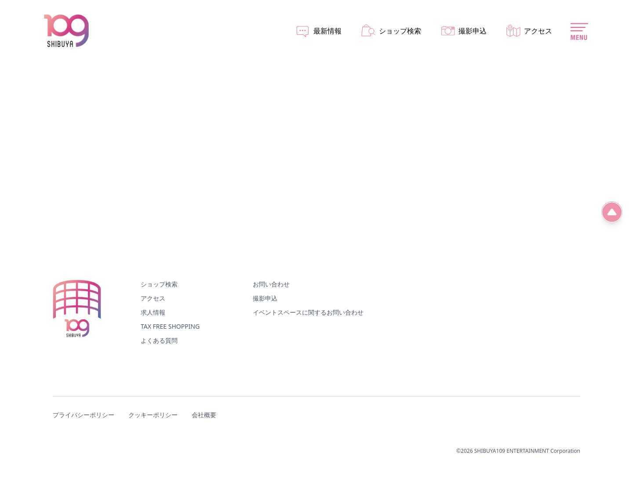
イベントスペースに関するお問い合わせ (308, 312)
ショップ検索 (159, 284)
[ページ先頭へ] (611, 212)
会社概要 (204, 415)
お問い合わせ (271, 284)
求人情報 (153, 312)
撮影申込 (265, 298)
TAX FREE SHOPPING (170, 326)
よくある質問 (159, 340)
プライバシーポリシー (83, 415)
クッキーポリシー (153, 415)
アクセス (153, 298)
